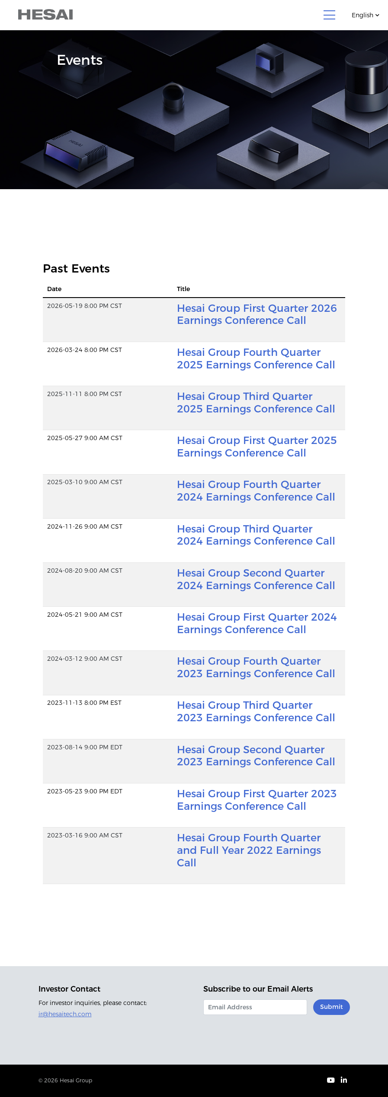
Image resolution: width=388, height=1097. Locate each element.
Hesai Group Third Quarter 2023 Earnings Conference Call (256, 711)
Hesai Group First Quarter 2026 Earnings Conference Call (257, 314)
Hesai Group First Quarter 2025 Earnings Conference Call (257, 446)
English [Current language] (362, 15)
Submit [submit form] (331, 1007)
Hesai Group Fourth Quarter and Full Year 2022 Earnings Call (249, 850)
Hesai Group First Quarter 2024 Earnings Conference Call (257, 623)
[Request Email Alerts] (255, 1007)
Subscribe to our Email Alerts (258, 988)
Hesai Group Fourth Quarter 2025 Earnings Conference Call (256, 358)
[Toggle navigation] (329, 15)
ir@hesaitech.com (65, 1014)
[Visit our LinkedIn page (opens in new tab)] (344, 1081)
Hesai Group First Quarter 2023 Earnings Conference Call (257, 799)
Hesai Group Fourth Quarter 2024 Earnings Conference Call (256, 490)
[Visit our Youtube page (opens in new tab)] (331, 1081)
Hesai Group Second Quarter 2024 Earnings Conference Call (256, 579)
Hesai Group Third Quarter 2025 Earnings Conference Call (256, 402)
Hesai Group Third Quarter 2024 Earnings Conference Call (256, 535)
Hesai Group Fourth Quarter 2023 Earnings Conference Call (256, 667)
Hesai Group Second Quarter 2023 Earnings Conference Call (256, 755)
